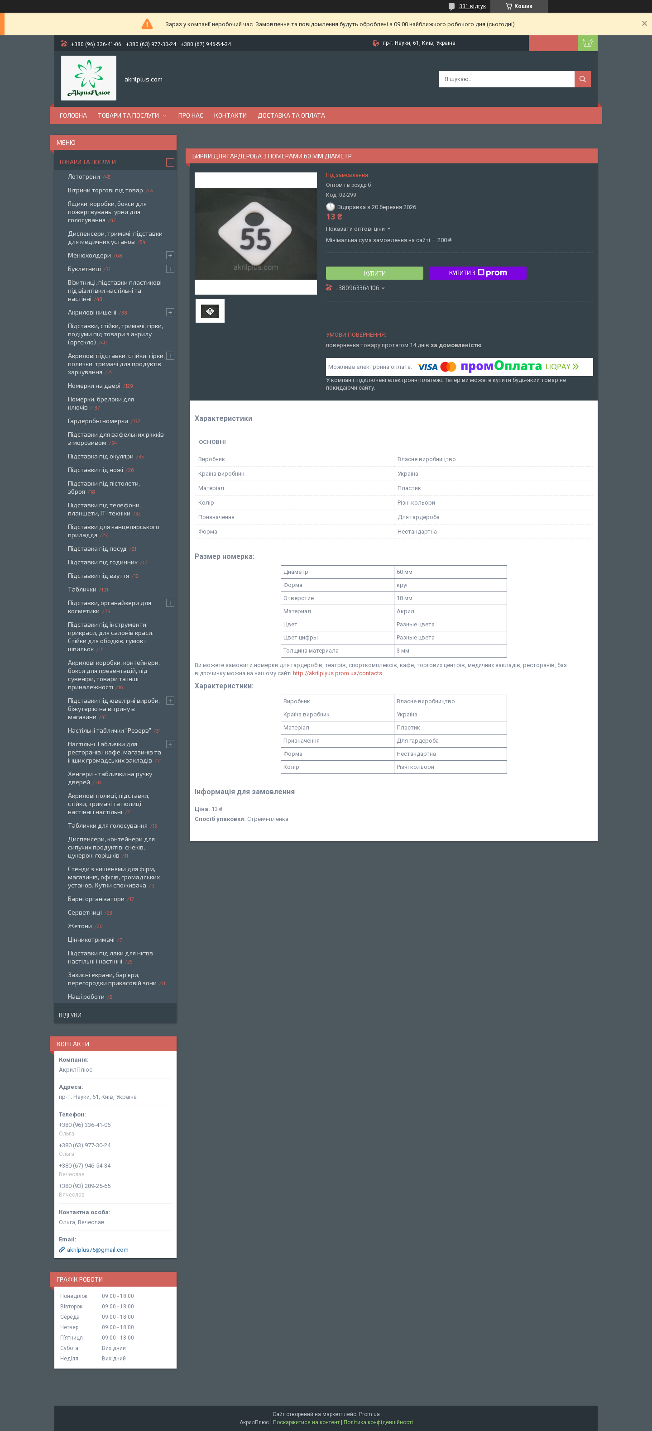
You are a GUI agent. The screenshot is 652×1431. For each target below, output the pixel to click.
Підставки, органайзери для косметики (109, 607)
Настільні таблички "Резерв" (109, 730)
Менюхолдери (89, 255)
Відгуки (70, 1015)
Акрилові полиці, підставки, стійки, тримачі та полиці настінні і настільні (108, 804)
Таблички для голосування (108, 825)
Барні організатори (96, 898)
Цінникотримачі (91, 939)
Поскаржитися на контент (306, 1422)
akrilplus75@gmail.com (98, 1249)
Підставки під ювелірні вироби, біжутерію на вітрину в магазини (114, 708)
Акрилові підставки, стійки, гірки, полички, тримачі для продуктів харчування (116, 364)
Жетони (80, 926)
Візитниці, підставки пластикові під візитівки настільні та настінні (115, 290)
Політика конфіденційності (378, 1422)
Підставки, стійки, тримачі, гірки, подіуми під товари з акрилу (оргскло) (115, 334)
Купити (375, 273)
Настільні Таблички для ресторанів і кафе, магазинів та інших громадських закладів (114, 752)
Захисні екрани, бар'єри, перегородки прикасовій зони (112, 979)
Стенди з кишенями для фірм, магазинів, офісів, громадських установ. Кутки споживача (114, 877)
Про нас (190, 115)
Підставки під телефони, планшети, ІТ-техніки (104, 509)
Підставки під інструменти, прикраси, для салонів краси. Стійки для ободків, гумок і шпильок (110, 636)
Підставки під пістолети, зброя (104, 487)
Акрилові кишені (92, 312)
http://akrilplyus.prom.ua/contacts (337, 673)
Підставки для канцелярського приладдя (113, 531)
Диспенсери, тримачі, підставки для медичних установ (115, 237)
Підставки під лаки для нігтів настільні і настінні (110, 957)
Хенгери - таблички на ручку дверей (110, 778)
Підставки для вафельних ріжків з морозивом (116, 438)
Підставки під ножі (95, 469)
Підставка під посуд (97, 548)
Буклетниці (84, 268)
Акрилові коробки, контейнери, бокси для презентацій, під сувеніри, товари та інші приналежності (114, 674)
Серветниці (85, 912)
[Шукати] (583, 79)
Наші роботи (86, 996)
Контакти (230, 115)
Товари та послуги (128, 115)
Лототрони (84, 176)
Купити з (478, 273)
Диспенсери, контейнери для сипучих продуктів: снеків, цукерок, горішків (111, 847)
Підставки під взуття (98, 575)
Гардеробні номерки (98, 421)
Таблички (82, 589)
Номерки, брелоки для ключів (101, 403)
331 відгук (472, 6)
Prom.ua (369, 1414)
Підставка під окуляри (101, 456)
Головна (73, 115)
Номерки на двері (94, 385)
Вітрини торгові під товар (105, 190)
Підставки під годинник (103, 562)
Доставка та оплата (291, 115)
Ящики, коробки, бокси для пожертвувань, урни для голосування (107, 212)
